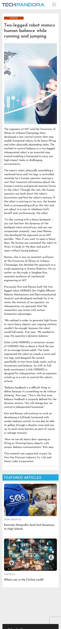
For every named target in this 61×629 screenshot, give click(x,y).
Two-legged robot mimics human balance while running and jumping (29, 30)
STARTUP (14, 18)
